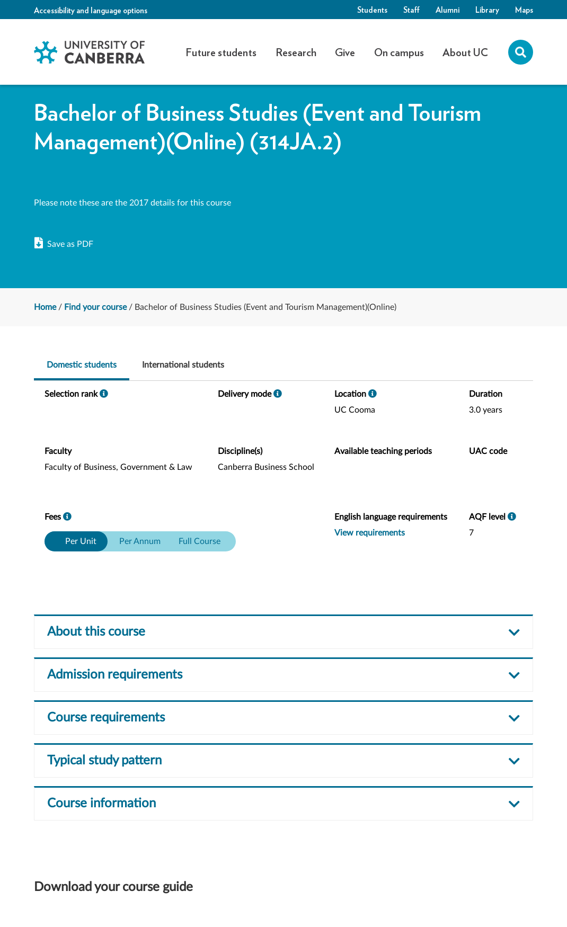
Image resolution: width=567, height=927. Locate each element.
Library (487, 9)
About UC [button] (465, 52)
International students (183, 365)
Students (372, 9)
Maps (524, 9)
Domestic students (82, 365)
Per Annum (140, 541)
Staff (411, 9)
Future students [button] (220, 52)
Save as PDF (63, 243)
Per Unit (80, 541)
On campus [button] (399, 52)
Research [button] (296, 52)
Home (45, 307)
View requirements (369, 533)
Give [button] (345, 52)
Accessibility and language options (90, 10)
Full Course (199, 541)
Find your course (95, 307)
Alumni (447, 9)
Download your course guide (113, 887)
